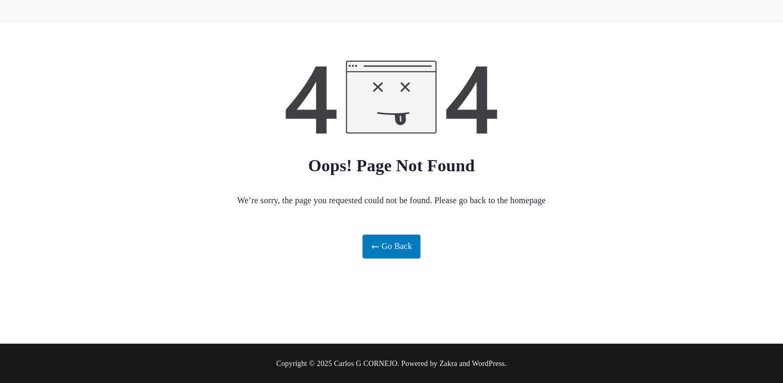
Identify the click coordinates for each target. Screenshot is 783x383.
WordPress (488, 364)
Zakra (448, 364)
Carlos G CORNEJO (365, 364)
